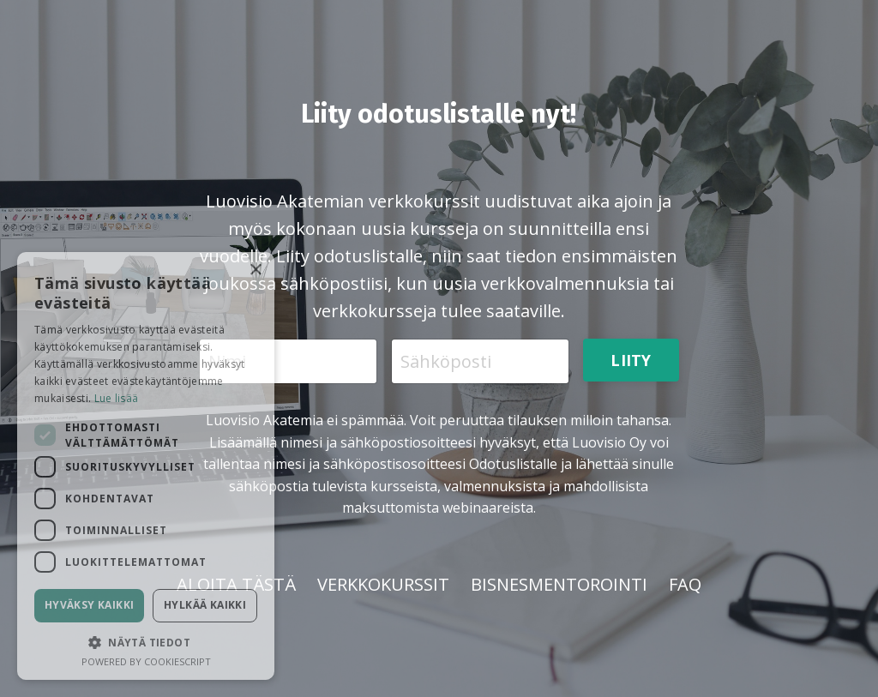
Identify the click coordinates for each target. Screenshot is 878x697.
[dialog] (145, 466)
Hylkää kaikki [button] (205, 605)
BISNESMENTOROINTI (559, 584)
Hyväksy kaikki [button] (90, 605)
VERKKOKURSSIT (383, 584)
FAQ (685, 584)
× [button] (255, 270)
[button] (145, 642)
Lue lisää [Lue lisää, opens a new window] (116, 398)
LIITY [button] (630, 360)
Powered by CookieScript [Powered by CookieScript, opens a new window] (146, 661)
